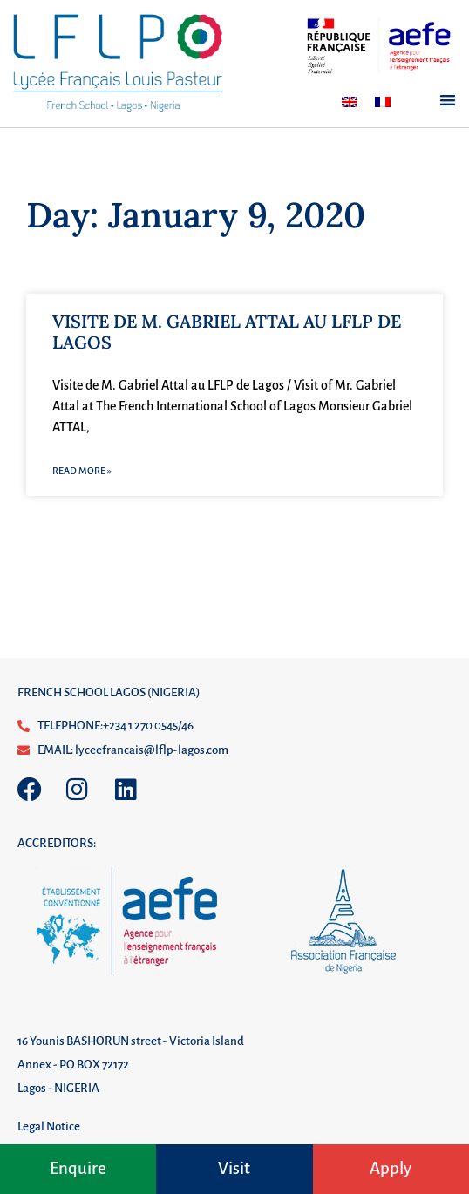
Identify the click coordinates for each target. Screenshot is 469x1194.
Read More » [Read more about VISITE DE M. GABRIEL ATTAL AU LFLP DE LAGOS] (82, 470)
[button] (447, 100)
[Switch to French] (383, 102)
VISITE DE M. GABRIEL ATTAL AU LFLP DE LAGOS (226, 331)
